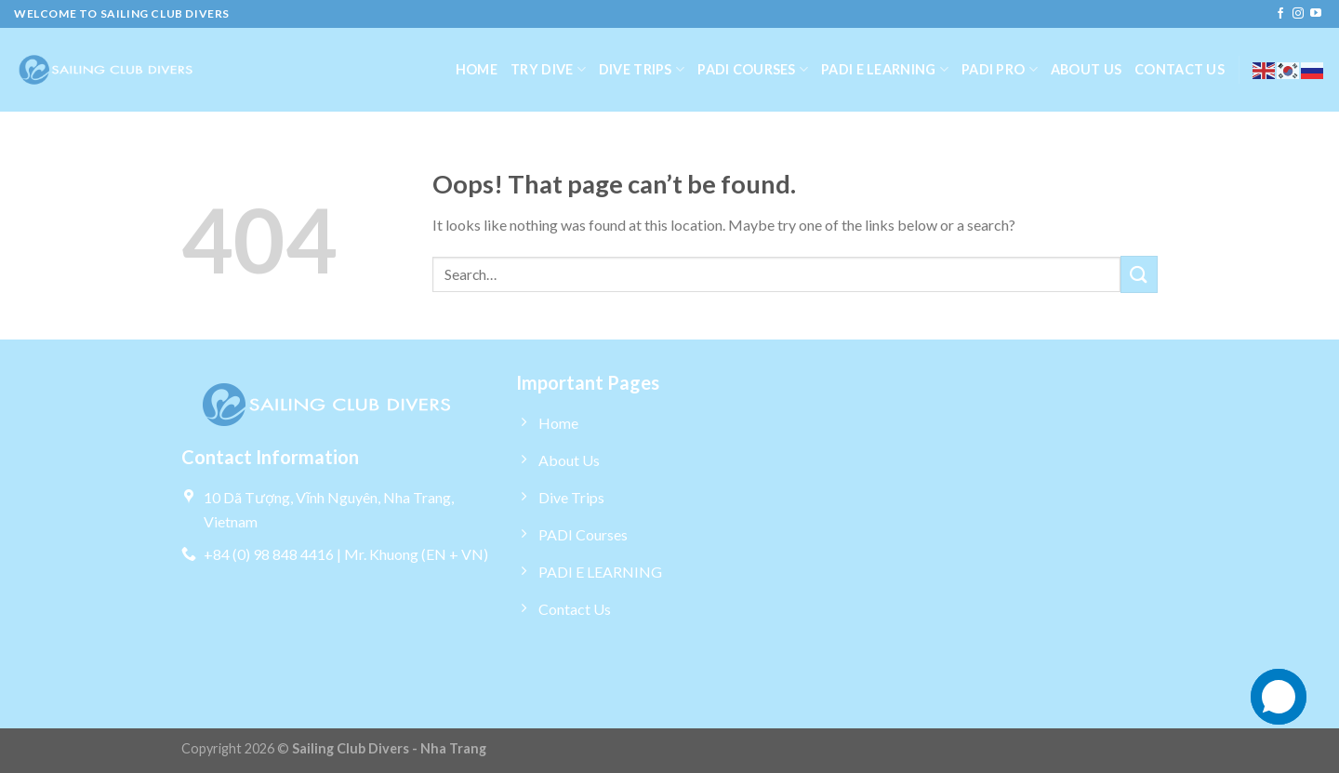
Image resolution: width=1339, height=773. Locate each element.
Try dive (548, 69)
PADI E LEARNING (884, 69)
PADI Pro (999, 69)
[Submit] (1139, 274)
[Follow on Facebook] (1280, 13)
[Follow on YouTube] (1315, 13)
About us (1086, 69)
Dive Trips (641, 69)
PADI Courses (752, 69)
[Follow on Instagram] (1298, 13)
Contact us (1179, 69)
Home (476, 69)
